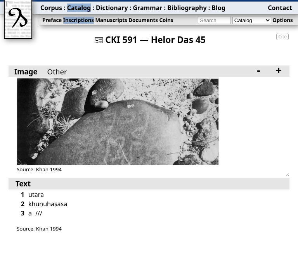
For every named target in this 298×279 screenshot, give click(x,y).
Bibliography (186, 7)
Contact (280, 7)
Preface (52, 20)
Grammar (147, 7)
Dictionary (112, 7)
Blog (218, 7)
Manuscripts (111, 20)
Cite (282, 36)
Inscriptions (78, 20)
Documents (143, 20)
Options (282, 20)
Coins (166, 20)
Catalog (79, 7)
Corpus (51, 7)
